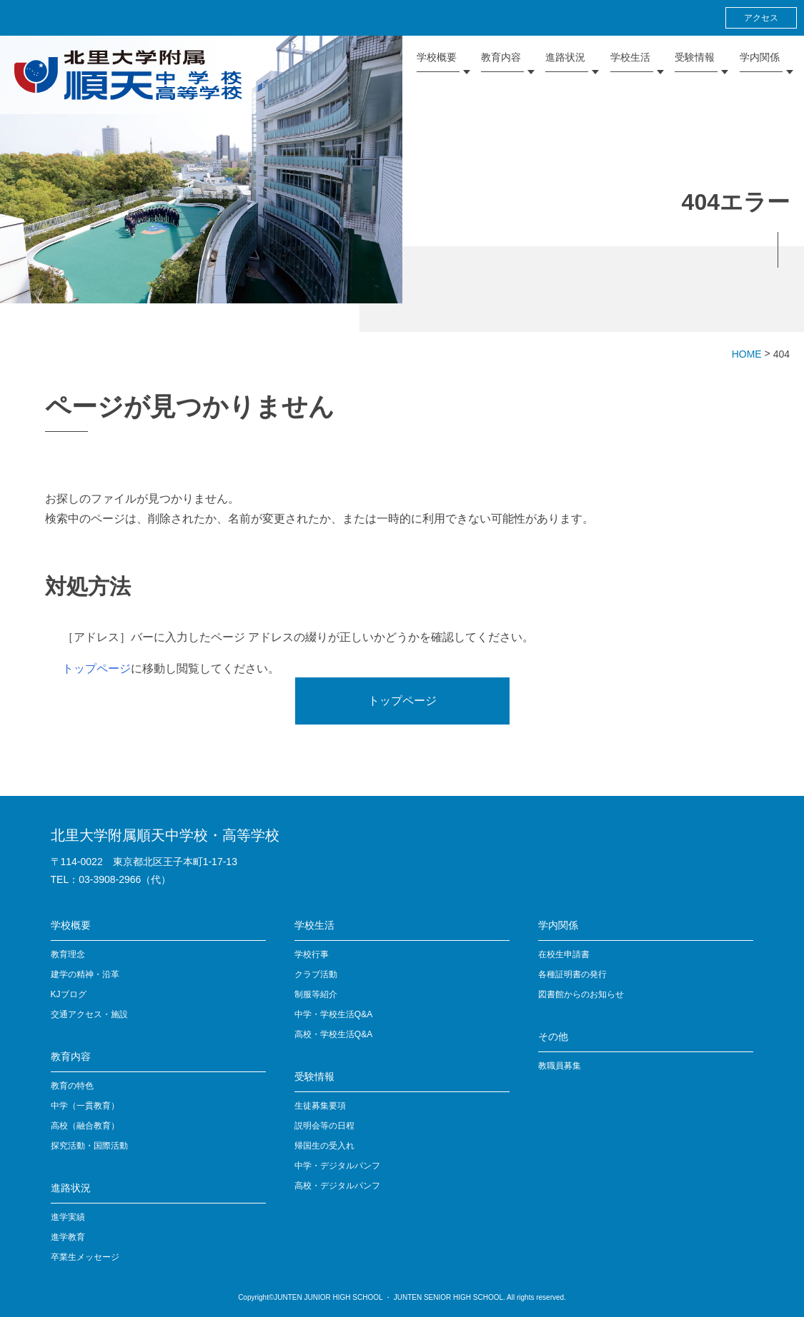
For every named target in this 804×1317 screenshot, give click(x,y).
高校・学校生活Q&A (333, 1034)
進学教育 (68, 1237)
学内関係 (558, 925)
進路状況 (71, 1188)
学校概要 (71, 925)
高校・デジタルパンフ (337, 1186)
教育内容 (71, 1056)
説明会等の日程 (324, 1126)
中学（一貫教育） (85, 1106)
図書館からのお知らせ (581, 994)
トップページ (96, 668)
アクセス (761, 18)
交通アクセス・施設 (89, 1014)
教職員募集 (559, 1066)
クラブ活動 (315, 974)
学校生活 (314, 925)
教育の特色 (72, 1086)
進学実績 (68, 1217)
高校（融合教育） (85, 1126)
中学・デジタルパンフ (337, 1166)
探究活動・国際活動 (89, 1146)
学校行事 (311, 954)
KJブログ (68, 994)
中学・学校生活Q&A (333, 1014)
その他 (553, 1036)
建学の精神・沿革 (85, 974)
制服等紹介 (315, 994)
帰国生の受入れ (324, 1146)
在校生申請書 (564, 954)
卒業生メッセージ (85, 1257)
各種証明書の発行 (572, 974)
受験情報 (314, 1076)
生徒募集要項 (320, 1106)
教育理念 (68, 954)
